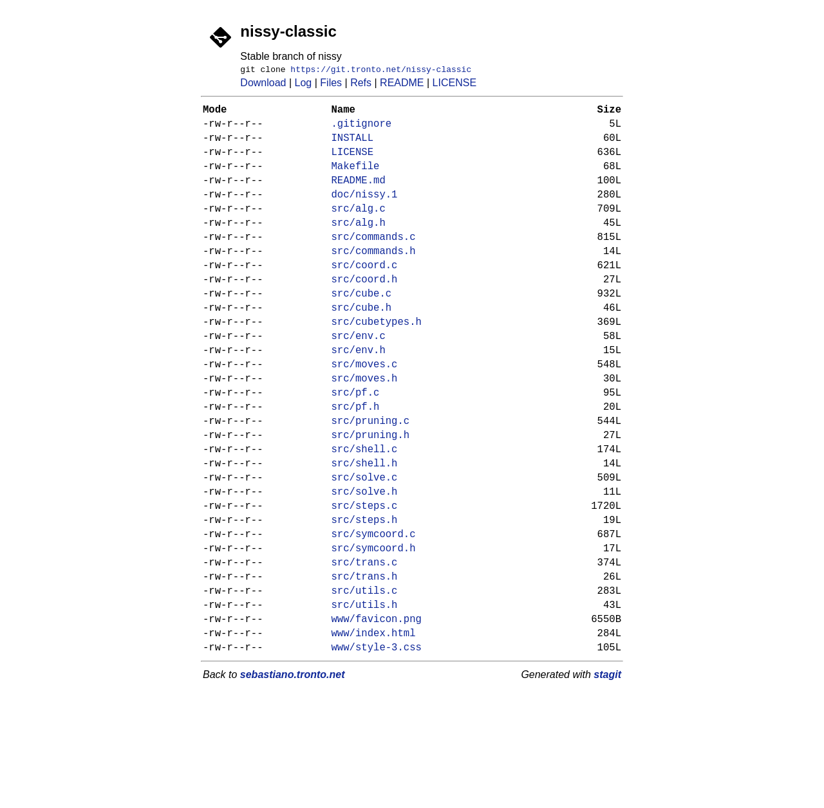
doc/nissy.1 (365, 214)
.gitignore (362, 130)
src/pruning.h (371, 498)
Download (263, 84)
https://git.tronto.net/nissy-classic (380, 71)
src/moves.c (365, 414)
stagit (607, 776)
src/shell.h (365, 531)
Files (331, 84)
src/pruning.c (371, 481)
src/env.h (359, 397)
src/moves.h (365, 431)
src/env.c (359, 381)
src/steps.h (365, 598)
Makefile (356, 180)
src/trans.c (365, 648)
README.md (359, 197)
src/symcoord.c (374, 615)
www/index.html (374, 732)
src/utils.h (365, 699)
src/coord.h (365, 314)
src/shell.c (365, 515)
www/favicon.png (377, 715)
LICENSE (454, 84)
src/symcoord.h (374, 632)
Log (303, 84)
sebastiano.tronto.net (292, 776)
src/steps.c (365, 581)
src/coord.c (365, 297)
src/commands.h (374, 280)
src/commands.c (374, 264)
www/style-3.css (377, 749)
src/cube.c (362, 331)
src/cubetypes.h (377, 364)
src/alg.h (359, 247)
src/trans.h (365, 665)
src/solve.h (365, 565)
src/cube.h (362, 347)
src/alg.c (359, 230)
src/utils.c (365, 682)
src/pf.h (356, 464)
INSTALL (353, 147)
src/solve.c (365, 548)
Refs (360, 84)
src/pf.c (356, 448)
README (402, 84)
